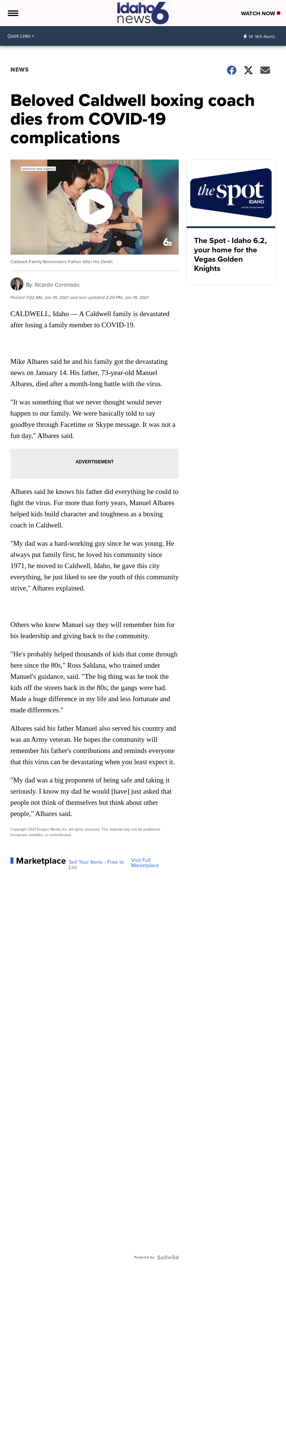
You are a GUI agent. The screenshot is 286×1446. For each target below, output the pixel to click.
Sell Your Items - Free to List (96, 865)
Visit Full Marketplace (145, 863)
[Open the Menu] (12, 13)
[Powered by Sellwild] (168, 1257)
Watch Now (260, 13)
